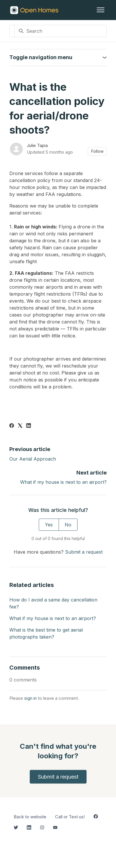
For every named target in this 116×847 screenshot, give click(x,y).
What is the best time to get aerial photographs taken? (46, 633)
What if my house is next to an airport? (63, 482)
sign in (30, 698)
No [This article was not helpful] (68, 525)
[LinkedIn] (28, 426)
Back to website (30, 816)
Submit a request (84, 552)
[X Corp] (20, 426)
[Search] (60, 31)
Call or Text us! (70, 816)
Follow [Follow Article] (97, 151)
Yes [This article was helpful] (49, 525)
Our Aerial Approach (32, 459)
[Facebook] (11, 426)
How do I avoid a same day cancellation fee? (53, 603)
